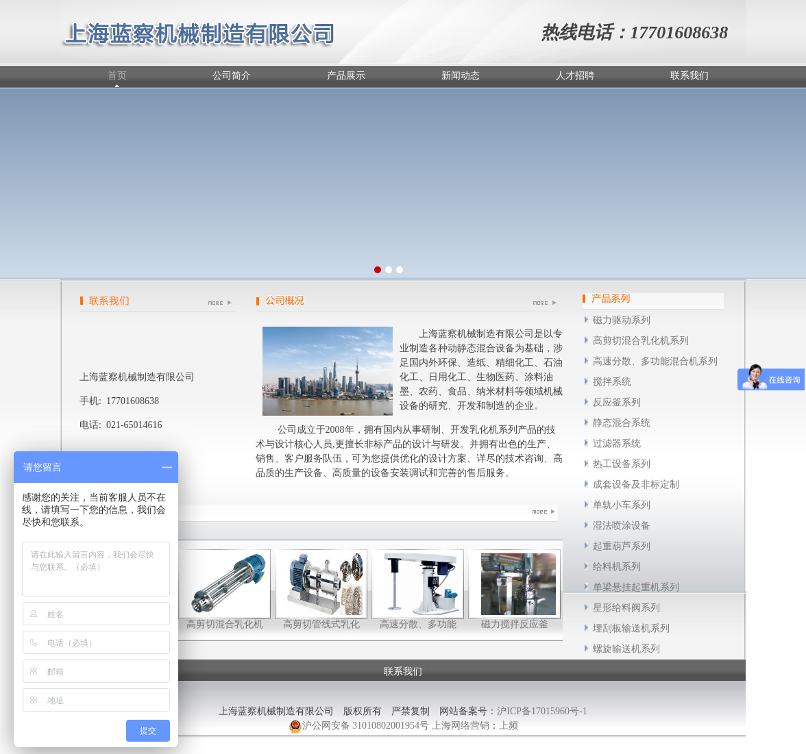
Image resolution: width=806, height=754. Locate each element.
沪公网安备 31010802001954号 (359, 726)
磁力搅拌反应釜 (514, 624)
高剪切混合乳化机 (224, 624)
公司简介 (231, 76)
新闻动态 (460, 76)
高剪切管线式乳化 (321, 624)
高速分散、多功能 (418, 624)
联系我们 (689, 76)
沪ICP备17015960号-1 (542, 711)
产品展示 (346, 76)
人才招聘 (575, 76)
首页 (117, 76)
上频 (508, 725)
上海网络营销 (460, 725)
